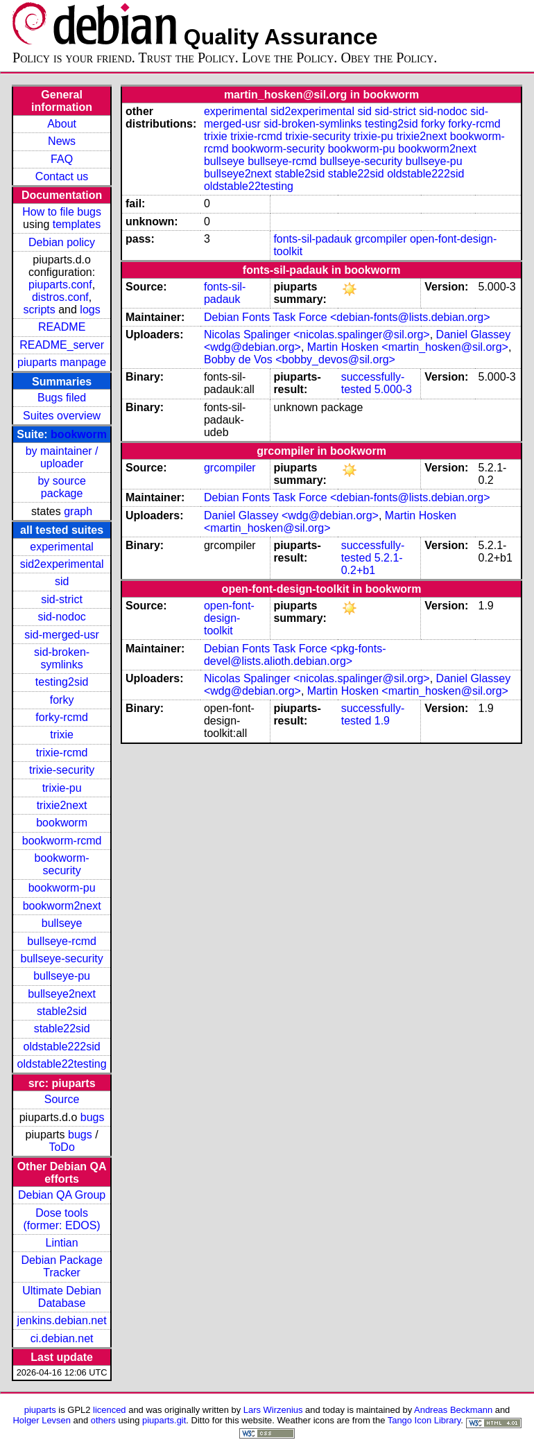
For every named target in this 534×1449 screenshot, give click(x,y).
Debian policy (61, 242)
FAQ (62, 159)
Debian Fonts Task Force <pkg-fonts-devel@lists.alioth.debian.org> (295, 655)
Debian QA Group (61, 1195)
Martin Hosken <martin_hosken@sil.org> (407, 347)
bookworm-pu (62, 888)
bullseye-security (62, 958)
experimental (62, 547)
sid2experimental (62, 564)
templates (77, 224)
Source (62, 1099)
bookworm (79, 434)
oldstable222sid (62, 1046)
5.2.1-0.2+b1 (372, 564)
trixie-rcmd (62, 752)
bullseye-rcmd (61, 941)
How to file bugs (61, 212)
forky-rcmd (61, 717)
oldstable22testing (62, 1064)
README (61, 327)
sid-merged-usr (61, 635)
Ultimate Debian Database (61, 1297)
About (61, 124)
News (62, 141)
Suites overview (62, 416)
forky (62, 700)
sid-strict (62, 599)
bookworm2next (62, 906)
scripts (39, 309)
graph (78, 511)
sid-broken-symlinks (61, 658)
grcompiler (381, 239)
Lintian (62, 1243)
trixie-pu (62, 788)
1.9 (382, 721)
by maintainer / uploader (62, 457)
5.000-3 (393, 389)
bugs (92, 1117)
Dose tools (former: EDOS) (62, 1219)
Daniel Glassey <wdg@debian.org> (291, 515)
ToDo (61, 1147)
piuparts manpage (61, 362)
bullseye (62, 923)
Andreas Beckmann (453, 1410)
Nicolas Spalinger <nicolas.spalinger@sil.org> (317, 334)
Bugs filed (61, 398)
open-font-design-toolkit (229, 618)
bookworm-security (62, 864)
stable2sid (62, 1011)
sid (62, 581)
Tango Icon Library (424, 1420)
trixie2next (62, 805)
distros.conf (60, 297)
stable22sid (62, 1028)
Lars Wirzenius (273, 1410)
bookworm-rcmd (62, 841)
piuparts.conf (60, 284)
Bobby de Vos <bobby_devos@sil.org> (299, 359)
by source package (61, 487)
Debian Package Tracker (61, 1266)
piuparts (40, 1410)
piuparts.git (164, 1420)
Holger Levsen (41, 1420)
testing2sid (62, 682)
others (103, 1420)
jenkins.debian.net (62, 1320)
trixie (62, 734)
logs (90, 309)
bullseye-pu (61, 976)
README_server (61, 345)
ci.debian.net (62, 1338)
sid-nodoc (61, 617)
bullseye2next (62, 994)
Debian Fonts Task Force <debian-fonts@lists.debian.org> (347, 317)
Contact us (61, 176)
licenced (109, 1410)
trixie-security (61, 770)
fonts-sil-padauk (312, 239)
